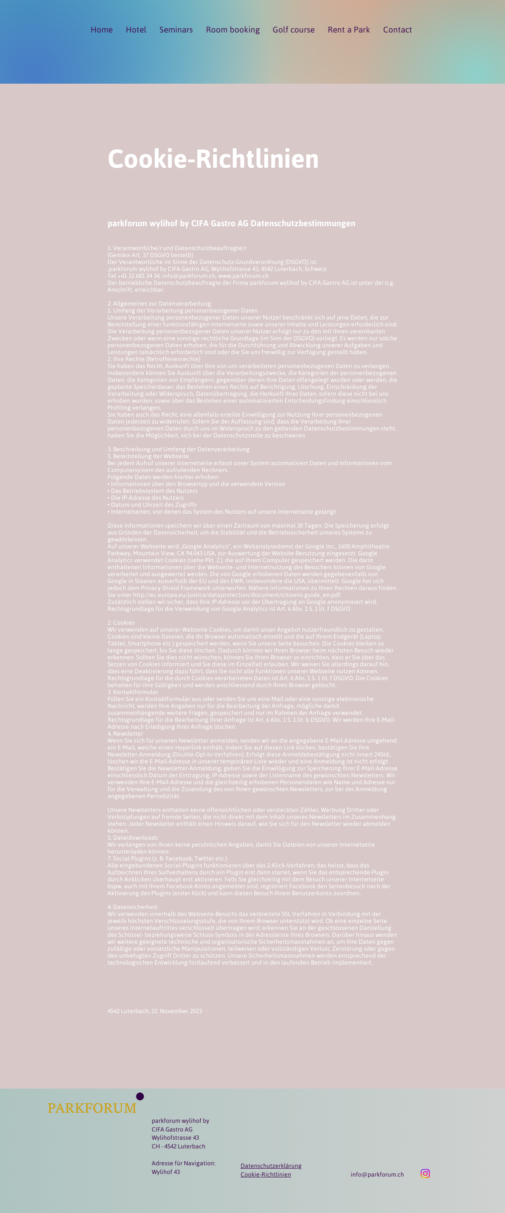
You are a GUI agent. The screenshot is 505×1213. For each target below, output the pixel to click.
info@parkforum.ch (377, 1174)
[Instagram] (425, 1173)
